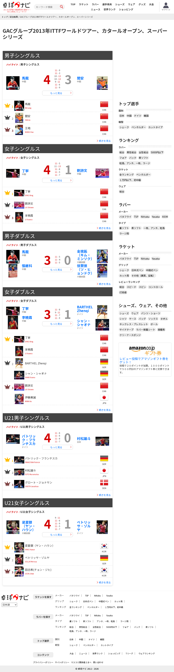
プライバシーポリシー (43, 662)
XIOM (165, 216)
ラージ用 (124, 233)
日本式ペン (137, 270)
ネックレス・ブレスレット (133, 324)
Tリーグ (129, 653)
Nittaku (145, 216)
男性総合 (131, 152)
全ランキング (126, 174)
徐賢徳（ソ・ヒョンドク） (85, 269)
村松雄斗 (84, 438)
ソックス (153, 318)
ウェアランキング (146, 653)
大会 (151, 4)
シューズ (120, 4)
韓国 (146, 115)
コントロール (156, 287)
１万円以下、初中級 (130, 180)
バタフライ (125, 216)
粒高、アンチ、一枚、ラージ (134, 163)
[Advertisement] (146, 72)
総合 (121, 152)
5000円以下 (157, 152)
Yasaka (156, 216)
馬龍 (25, 78)
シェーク (124, 127)
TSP (136, 216)
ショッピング (126, 9)
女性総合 (143, 152)
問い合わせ (98, 662)
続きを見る (105, 141)
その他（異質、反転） (143, 275)
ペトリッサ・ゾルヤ (84, 526)
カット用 (124, 275)
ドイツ (137, 115)
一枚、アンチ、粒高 (154, 228)
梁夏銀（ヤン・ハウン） (29, 526)
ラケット (83, 4)
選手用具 (107, 4)
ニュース (95, 9)
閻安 (80, 78)
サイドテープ (126, 329)
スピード (131, 287)
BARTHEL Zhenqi (85, 308)
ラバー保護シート (145, 329)
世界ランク (110, 9)
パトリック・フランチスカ (29, 440)
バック (132, 157)
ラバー (95, 4)
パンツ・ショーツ (150, 313)
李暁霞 (27, 317)
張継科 (27, 265)
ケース (132, 318)
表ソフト (143, 157)
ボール (154, 324)
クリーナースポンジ (130, 335)
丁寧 (25, 170)
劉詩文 (82, 170)
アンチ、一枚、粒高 (106, 621)
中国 (129, 115)
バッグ (142, 318)
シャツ (123, 318)
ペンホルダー (139, 127)
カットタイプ (155, 127)
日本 (121, 115)
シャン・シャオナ (84, 322)
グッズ (142, 4)
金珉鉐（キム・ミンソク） (85, 255)
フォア (123, 157)
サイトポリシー (62, 662)
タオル (164, 318)
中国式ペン (152, 270)
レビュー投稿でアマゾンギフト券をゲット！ (143, 360)
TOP (73, 4)
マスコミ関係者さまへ (81, 662)
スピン (142, 287)
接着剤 (161, 329)
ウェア (131, 4)
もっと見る (56, 93)
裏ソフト (124, 228)
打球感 (123, 292)
